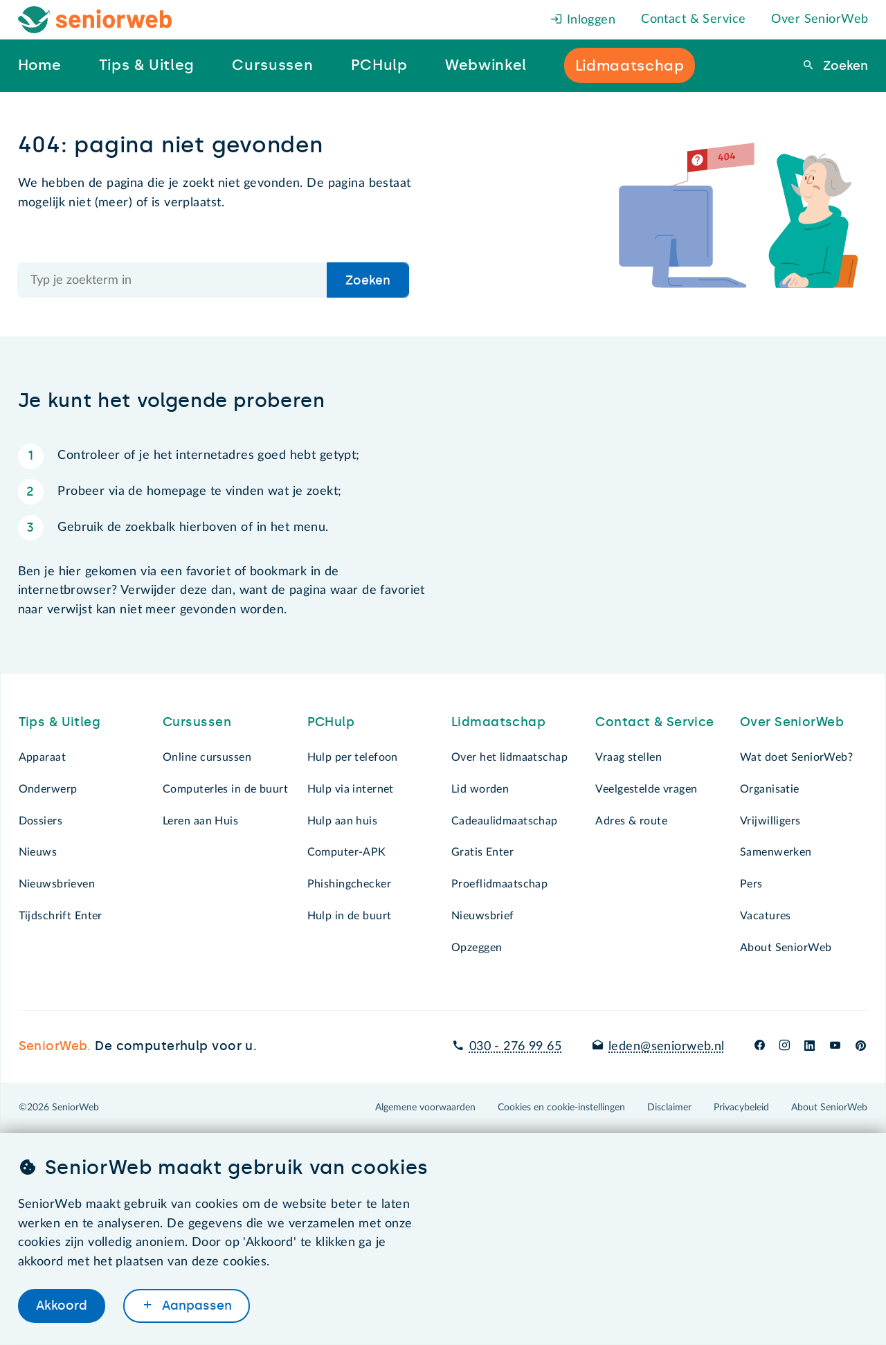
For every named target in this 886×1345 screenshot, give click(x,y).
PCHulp (331, 722)
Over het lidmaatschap (509, 757)
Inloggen (582, 20)
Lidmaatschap (498, 722)
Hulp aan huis (342, 821)
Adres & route (631, 821)
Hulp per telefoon (352, 757)
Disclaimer (669, 1107)
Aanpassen (195, 1305)
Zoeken (844, 65)
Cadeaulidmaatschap (504, 821)
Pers (751, 884)
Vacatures (765, 915)
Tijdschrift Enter (60, 915)
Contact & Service (693, 19)
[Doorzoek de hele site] (173, 280)
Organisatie (769, 789)
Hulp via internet (350, 789)
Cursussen (197, 722)
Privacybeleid (741, 1107)
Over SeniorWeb (819, 19)
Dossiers (40, 821)
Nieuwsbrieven (57, 884)
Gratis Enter (482, 852)
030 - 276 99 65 (515, 1046)
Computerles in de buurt (225, 789)
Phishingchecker (349, 884)
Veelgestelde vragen (646, 789)
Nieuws (38, 852)
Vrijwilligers (770, 821)
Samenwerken (776, 852)
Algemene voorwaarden (425, 1107)
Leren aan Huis (200, 821)
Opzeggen (476, 947)
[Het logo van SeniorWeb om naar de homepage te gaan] (95, 19)
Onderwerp (48, 789)
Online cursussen (207, 757)
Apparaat (42, 757)
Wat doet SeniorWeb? (796, 757)
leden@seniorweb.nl (666, 1046)
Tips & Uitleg (60, 722)
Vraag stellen (628, 757)
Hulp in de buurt (349, 915)
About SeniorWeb (785, 947)
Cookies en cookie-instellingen (561, 1107)
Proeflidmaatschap (499, 884)
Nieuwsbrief (482, 915)
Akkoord (61, 1305)
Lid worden (480, 789)
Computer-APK (346, 852)
